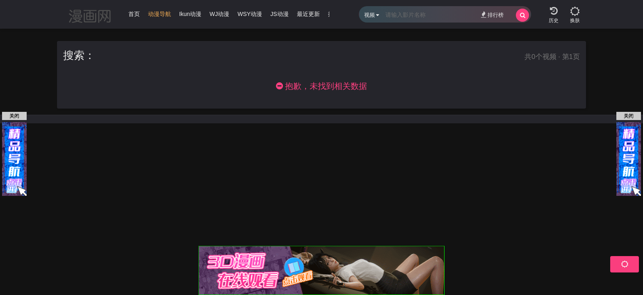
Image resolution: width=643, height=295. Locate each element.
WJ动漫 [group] (219, 14)
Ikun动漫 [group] (190, 14)
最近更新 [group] (308, 14)
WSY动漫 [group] (249, 14)
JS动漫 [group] (279, 14)
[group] (159, 16)
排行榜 (492, 14)
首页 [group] (134, 14)
